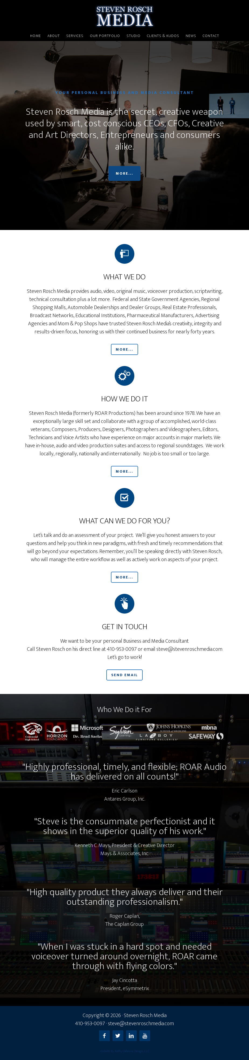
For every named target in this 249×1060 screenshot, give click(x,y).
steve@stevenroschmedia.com (141, 1023)
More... (124, 173)
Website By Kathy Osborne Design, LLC (124, 1051)
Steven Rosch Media (124, 15)
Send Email (124, 675)
